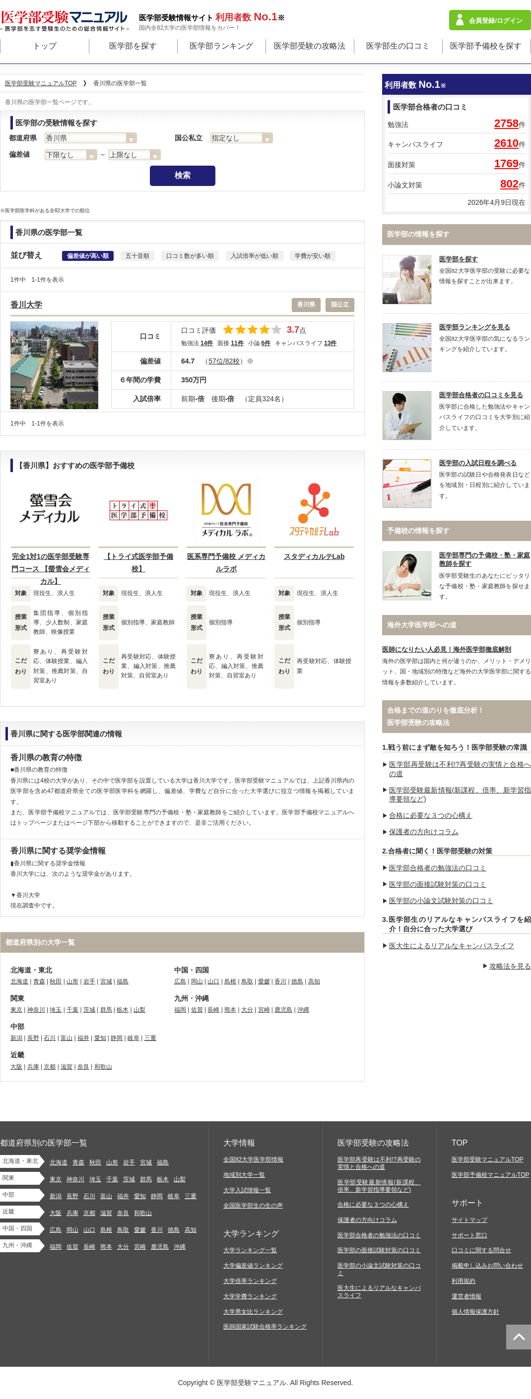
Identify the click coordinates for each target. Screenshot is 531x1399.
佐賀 (197, 1009)
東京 (16, 1009)
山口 (213, 981)
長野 (33, 1037)
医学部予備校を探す (486, 46)
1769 (506, 163)
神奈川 (36, 1009)
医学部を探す (133, 46)
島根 (230, 981)
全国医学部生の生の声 (253, 1205)
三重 (150, 1037)
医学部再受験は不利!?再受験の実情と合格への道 (379, 1163)
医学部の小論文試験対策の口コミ (441, 901)
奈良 (83, 1066)
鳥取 (247, 981)
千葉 (72, 1009)
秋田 (56, 981)
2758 (506, 123)
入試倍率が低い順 (254, 255)
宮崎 (264, 1009)
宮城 (106, 981)
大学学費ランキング (250, 1296)
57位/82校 (224, 361)
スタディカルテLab (314, 556)
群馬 (106, 1009)
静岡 (117, 1037)
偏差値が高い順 (88, 255)
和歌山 (103, 1066)
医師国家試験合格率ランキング (265, 1326)
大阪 (16, 1066)
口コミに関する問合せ (481, 1250)
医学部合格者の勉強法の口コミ (437, 868)
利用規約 (463, 1280)
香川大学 (26, 305)
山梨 (139, 1009)
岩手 (89, 981)
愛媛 (264, 981)
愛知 (100, 1037)
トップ (45, 46)
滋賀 (66, 1066)
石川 (50, 1037)
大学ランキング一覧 (250, 1250)
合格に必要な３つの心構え (430, 815)
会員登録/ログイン (496, 20)
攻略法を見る (510, 966)
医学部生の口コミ (398, 46)
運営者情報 (466, 1296)
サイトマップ (469, 1220)
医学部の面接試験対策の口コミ (437, 884)
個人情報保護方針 (475, 1311)
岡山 (197, 981)
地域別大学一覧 (244, 1174)
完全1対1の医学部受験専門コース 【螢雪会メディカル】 (50, 568)
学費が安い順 (313, 255)
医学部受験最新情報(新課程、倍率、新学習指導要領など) (379, 1186)
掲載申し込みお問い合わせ (487, 1265)
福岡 (180, 1009)
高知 (314, 981)
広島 (180, 981)
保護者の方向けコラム (424, 832)
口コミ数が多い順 (190, 255)
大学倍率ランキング (250, 1280)
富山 (66, 1037)
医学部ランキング (221, 46)
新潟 (16, 1037)
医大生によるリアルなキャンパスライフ (451, 946)
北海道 (19, 981)
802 (509, 184)
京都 (50, 1066)
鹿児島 (283, 1009)
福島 (123, 981)
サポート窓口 (469, 1235)
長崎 (213, 1009)
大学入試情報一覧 (247, 1190)
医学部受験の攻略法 (309, 46)
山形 (72, 981)
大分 (247, 1009)
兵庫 (33, 1066)
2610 (506, 143)
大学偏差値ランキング (253, 1265)
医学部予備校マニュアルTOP (491, 1174)
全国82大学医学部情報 (253, 1159)
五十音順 (137, 255)
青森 (39, 981)
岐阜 (133, 1037)
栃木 (123, 1009)
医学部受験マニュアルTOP (488, 1159)
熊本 (230, 1009)
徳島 (297, 981)
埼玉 (56, 1009)
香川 (280, 981)
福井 (83, 1037)
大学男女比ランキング (253, 1311)
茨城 (89, 1009)
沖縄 (303, 1009)
